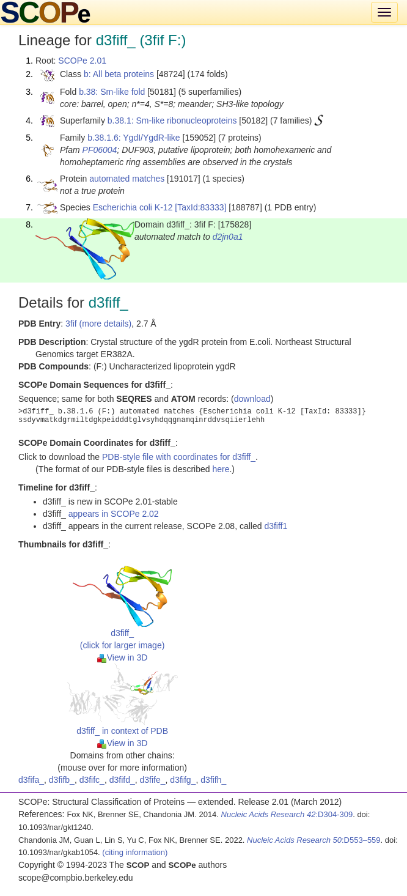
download (252, 399)
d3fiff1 (275, 526)
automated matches (126, 178)
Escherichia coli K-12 (133, 207)
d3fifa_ (31, 780)
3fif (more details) (98, 323)
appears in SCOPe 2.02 (113, 514)
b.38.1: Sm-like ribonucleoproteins (172, 120)
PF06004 (99, 150)
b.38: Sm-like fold (112, 92)
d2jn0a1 (228, 237)
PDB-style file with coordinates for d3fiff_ (178, 457)
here (220, 469)
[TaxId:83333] (200, 207)
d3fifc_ (92, 780)
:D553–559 (314, 840)
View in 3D (122, 657)
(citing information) (134, 852)
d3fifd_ (122, 780)
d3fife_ (153, 780)
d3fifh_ (213, 780)
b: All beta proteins (119, 74)
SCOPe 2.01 (82, 60)
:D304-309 (287, 814)
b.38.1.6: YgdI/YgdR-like (133, 138)
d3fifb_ (62, 780)
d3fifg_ (183, 780)
